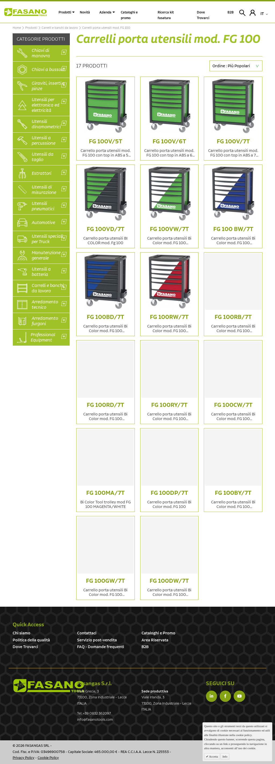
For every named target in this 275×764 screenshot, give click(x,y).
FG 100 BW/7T (233, 229)
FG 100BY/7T (233, 493)
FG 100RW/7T (169, 317)
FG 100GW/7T (105, 581)
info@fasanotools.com (95, 719)
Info (224, 756)
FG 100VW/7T (169, 229)
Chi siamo (21, 633)
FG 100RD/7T (105, 405)
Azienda (105, 12)
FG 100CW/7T (233, 405)
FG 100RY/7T (169, 405)
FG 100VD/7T (105, 229)
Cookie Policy (48, 758)
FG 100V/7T (233, 141)
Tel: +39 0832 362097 (94, 713)
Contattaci (86, 633)
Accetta (213, 756)
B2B (145, 647)
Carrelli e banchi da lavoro (60, 28)
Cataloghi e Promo (158, 633)
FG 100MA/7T (105, 493)
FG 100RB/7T (233, 317)
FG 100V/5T (105, 141)
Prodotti (65, 12)
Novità (85, 12)
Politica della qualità (31, 640)
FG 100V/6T (169, 141)
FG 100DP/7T (169, 493)
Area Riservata (155, 640)
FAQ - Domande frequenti (100, 647)
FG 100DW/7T (169, 581)
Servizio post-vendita (97, 640)
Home (17, 28)
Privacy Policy (23, 758)
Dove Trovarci (25, 647)
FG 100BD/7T (105, 317)
